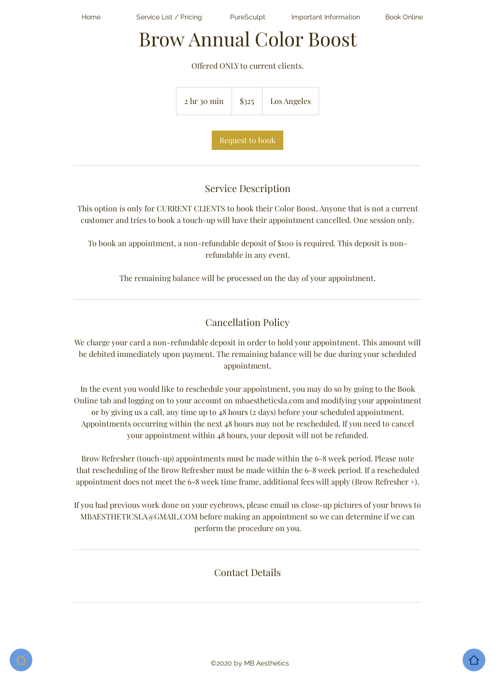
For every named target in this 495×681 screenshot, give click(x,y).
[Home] (474, 660)
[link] (247, 140)
